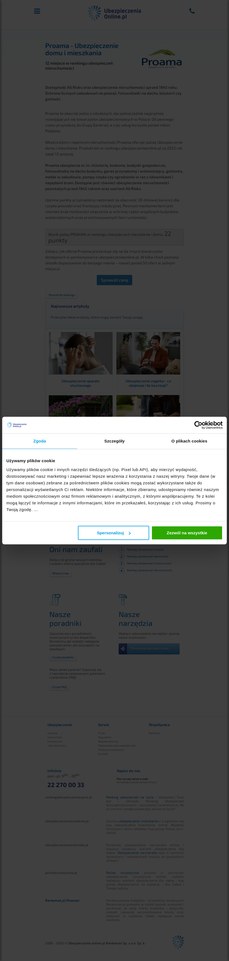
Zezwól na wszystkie (187, 532)
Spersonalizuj (114, 532)
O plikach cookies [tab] (189, 441)
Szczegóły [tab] (114, 441)
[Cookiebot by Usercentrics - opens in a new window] (198, 425)
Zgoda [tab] (39, 441)
